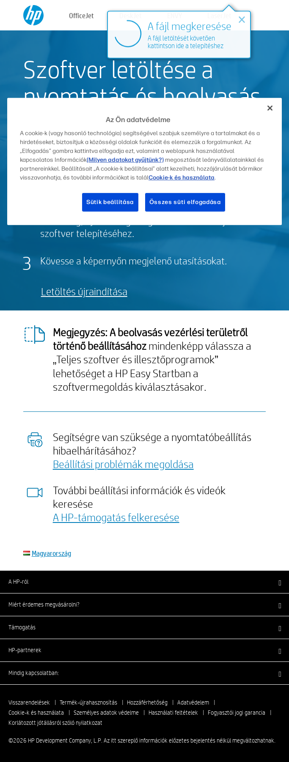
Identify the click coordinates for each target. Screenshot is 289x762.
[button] (144, 581)
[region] (144, 161)
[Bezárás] (270, 107)
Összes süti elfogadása (185, 202)
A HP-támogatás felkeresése (116, 517)
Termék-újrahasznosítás (88, 702)
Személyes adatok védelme (106, 712)
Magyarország (51, 553)
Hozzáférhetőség (147, 702)
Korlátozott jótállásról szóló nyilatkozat (55, 723)
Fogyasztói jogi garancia (236, 712)
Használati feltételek (173, 712)
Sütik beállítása (110, 202)
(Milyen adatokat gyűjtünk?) (125, 159)
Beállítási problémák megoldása (123, 464)
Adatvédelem (193, 702)
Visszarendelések (29, 702)
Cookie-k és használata (36, 712)
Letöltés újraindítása (84, 291)
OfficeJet (81, 15)
